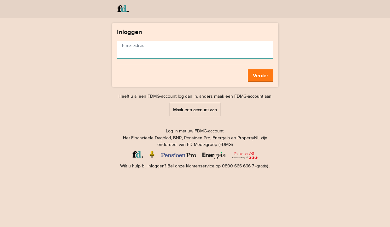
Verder (260, 75)
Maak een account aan (195, 109)
